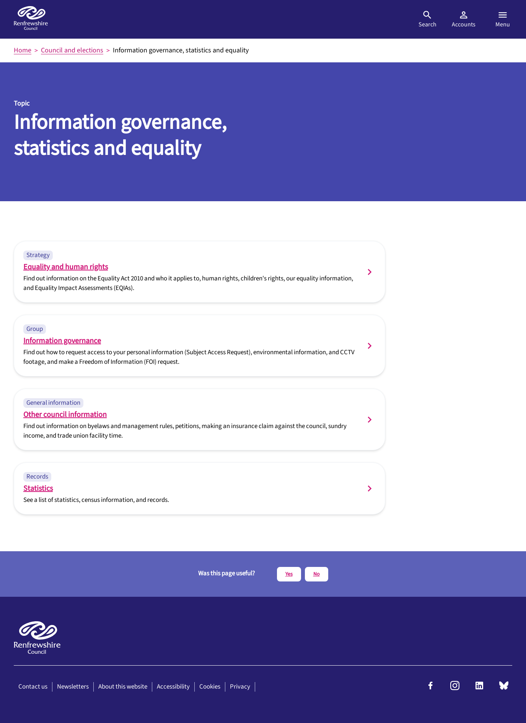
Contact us (32, 686)
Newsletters (73, 686)
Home (22, 50)
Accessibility (173, 686)
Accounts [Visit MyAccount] (464, 19)
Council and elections (72, 50)
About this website (122, 686)
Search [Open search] (427, 19)
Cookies (209, 686)
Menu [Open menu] (502, 19)
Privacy (240, 686)
